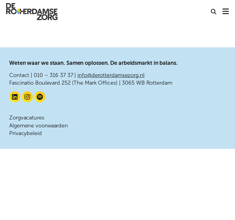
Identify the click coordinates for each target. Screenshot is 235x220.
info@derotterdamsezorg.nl (110, 75)
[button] (213, 12)
